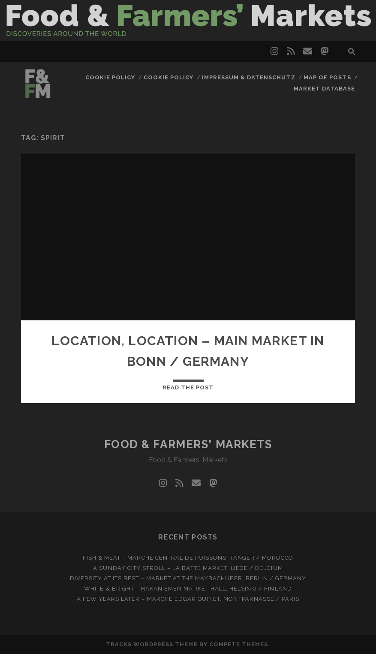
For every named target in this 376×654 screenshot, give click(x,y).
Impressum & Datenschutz (248, 77)
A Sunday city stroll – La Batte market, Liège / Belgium (188, 568)
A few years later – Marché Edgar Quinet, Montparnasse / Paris (188, 599)
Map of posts (327, 77)
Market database (324, 88)
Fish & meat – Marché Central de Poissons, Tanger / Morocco (188, 558)
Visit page (188, 20)
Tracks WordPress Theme (152, 644)
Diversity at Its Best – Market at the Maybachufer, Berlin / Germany (188, 578)
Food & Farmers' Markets (188, 444)
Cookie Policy (110, 77)
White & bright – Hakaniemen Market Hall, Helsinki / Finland (188, 588)
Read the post (188, 387)
